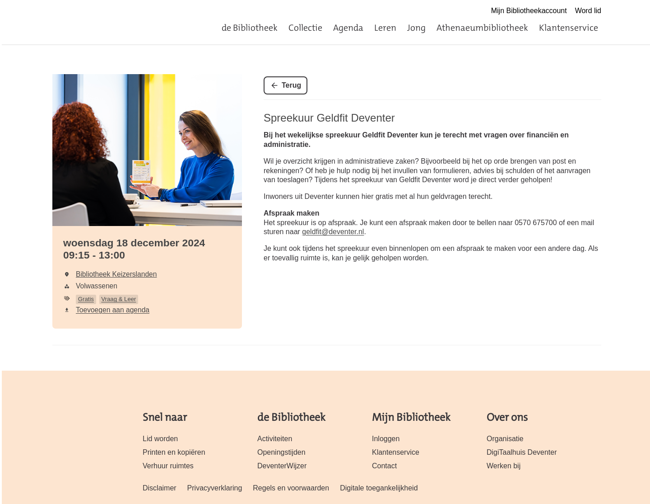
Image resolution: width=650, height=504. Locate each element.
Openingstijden (281, 452)
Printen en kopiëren (174, 452)
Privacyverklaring (214, 488)
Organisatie (505, 439)
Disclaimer (159, 488)
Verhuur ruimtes (168, 466)
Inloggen (385, 439)
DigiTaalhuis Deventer (522, 452)
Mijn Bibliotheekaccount (529, 10)
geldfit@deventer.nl (333, 232)
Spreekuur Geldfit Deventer (329, 118)
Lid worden (160, 439)
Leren (385, 27)
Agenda (348, 27)
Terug (291, 85)
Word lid (588, 10)
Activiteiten (274, 439)
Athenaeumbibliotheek (482, 27)
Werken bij (503, 466)
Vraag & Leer (118, 299)
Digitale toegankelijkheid (379, 488)
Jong (416, 27)
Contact (384, 466)
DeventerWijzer (281, 466)
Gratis (86, 299)
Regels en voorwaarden (291, 488)
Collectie (305, 27)
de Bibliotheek (250, 27)
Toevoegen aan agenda (112, 310)
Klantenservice (568, 27)
